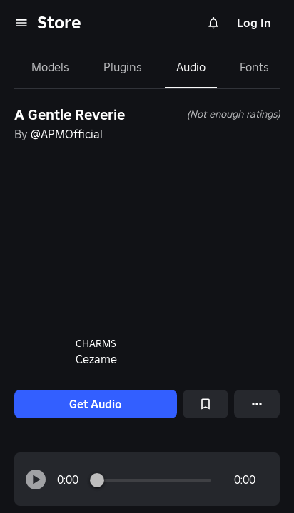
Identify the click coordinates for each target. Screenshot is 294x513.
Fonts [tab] (254, 67)
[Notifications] (213, 23)
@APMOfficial (67, 134)
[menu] (21, 23)
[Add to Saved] (205, 404)
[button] (36, 479)
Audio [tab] (191, 67)
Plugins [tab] (122, 67)
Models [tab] (50, 67)
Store (59, 22)
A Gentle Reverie (69, 114)
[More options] (257, 404)
